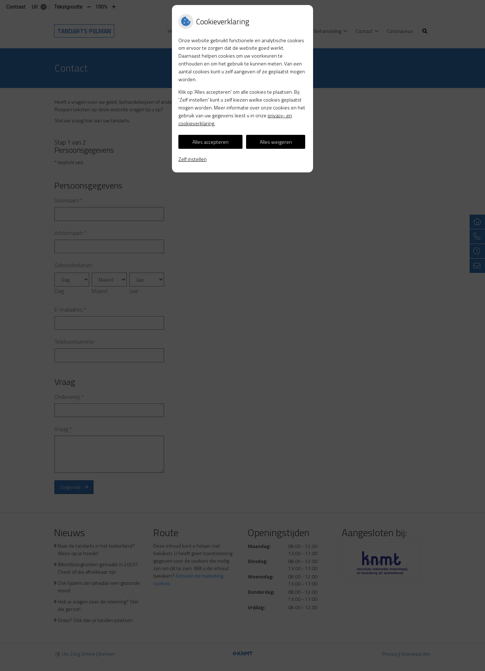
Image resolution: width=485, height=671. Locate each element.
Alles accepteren (210, 142)
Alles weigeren (276, 142)
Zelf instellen (192, 159)
